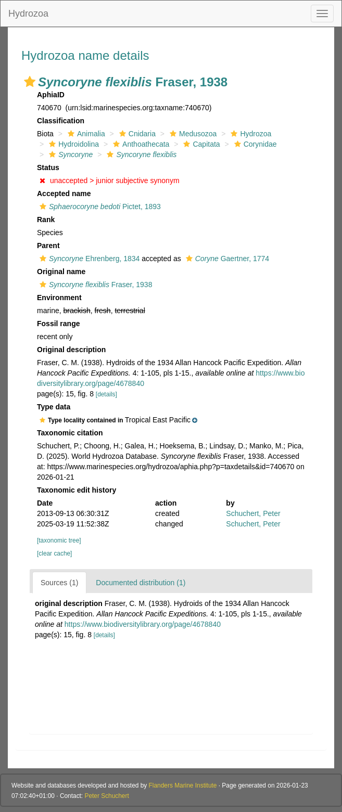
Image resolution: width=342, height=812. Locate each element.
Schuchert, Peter (253, 513)
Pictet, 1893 (99, 206)
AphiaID (51, 95)
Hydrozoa (28, 13)
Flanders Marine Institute (183, 785)
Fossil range (58, 323)
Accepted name (64, 193)
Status (48, 167)
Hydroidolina (72, 144)
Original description (71, 349)
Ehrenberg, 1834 (88, 258)
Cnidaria (136, 134)
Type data (53, 407)
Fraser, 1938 (94, 284)
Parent (48, 245)
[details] (106, 394)
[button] (29, 81)
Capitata (200, 144)
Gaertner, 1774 (226, 258)
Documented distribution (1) (140, 582)
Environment (59, 297)
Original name (61, 271)
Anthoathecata (139, 144)
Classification (60, 121)
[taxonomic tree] (59, 540)
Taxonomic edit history (76, 490)
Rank (46, 219)
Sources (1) (59, 582)
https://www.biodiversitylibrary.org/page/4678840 (143, 624)
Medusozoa (192, 134)
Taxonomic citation (70, 433)
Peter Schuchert (106, 796)
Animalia (85, 134)
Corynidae (254, 144)
